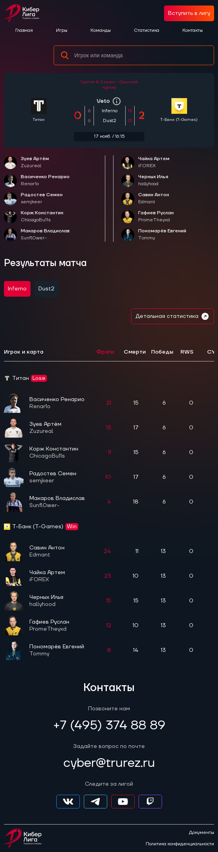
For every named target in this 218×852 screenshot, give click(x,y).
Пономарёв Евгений (162, 235)
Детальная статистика (172, 316)
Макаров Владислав (45, 235)
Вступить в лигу (189, 13)
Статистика (146, 30)
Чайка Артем (153, 163)
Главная (24, 30)
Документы (201, 833)
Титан (39, 119)
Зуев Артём (35, 163)
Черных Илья (153, 181)
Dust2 (46, 288)
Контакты (192, 30)
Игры (61, 30)
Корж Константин (42, 217)
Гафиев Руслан (156, 217)
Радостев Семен (42, 199)
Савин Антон (153, 199)
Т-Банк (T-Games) (179, 119)
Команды (100, 30)
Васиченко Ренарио (45, 181)
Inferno (17, 288)
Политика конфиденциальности (180, 844)
